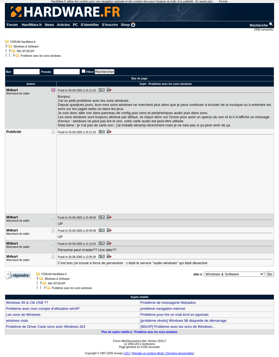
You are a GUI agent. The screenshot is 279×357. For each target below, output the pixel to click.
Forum (12, 25)
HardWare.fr (32, 25)
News (49, 25)
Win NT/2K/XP (25, 51)
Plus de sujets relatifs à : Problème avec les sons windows (139, 332)
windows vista (17, 321)
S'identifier (90, 25)
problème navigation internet (162, 309)
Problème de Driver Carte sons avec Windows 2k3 (45, 327)
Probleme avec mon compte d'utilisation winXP (43, 309)
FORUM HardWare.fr (23, 41)
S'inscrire (110, 25)
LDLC (127, 353)
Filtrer (90, 71)
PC (75, 25)
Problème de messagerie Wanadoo (168, 303)
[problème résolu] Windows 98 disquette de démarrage (183, 321)
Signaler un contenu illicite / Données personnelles (162, 353)
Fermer (223, 1)
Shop (128, 25)
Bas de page (140, 78)
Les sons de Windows (23, 315)
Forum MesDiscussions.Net (129, 341)
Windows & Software (26, 46)
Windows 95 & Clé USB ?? (27, 303)
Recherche (261, 25)
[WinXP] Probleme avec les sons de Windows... (177, 327)
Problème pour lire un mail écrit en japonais (174, 315)
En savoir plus (204, 1)
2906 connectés (264, 29)
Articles (63, 25)
